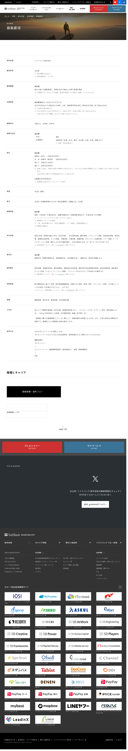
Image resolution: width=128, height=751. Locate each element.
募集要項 (99, 565)
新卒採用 (35, 2)
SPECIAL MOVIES (10, 561)
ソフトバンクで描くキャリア (44, 565)
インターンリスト (102, 578)
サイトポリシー (79, 740)
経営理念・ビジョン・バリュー (45, 561)
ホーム (6, 16)
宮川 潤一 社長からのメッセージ (73, 558)
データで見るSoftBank (12, 565)
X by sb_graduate (13, 466)
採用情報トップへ (13, 412)
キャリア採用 (48, 2)
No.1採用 (99, 575)
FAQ (97, 572)
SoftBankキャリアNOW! (12, 572)
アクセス (38, 572)
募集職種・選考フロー (103, 568)
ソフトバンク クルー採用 (80, 2)
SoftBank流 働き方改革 (12, 568)
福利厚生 (38, 568)
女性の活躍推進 (10, 558)
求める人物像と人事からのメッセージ (108, 561)
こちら (60, 245)
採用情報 (30, 16)
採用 (13, 16)
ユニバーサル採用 (102, 558)
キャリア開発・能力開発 (71, 565)
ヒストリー (66, 561)
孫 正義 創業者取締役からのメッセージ (47, 558)
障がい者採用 (62, 2)
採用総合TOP (98, 2)
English (18, 2)
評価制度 (66, 568)
